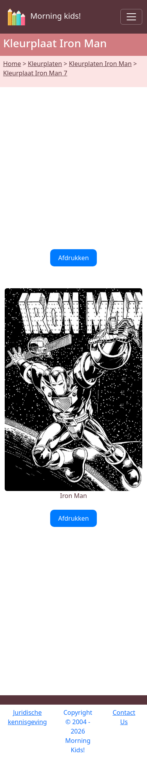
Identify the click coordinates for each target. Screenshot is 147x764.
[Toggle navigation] (131, 17)
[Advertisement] (73, 163)
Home (12, 63)
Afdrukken (73, 257)
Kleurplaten (45, 63)
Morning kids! (43, 17)
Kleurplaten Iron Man (100, 63)
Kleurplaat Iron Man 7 (35, 73)
